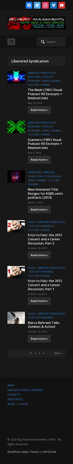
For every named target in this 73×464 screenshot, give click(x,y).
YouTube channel (39, 84)
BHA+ (11, 385)
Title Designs (53, 176)
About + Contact (17, 404)
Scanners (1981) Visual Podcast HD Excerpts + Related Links (45, 144)
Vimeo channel (51, 81)
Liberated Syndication (41, 73)
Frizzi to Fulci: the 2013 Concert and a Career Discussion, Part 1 (45, 285)
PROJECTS (13, 394)
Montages (34, 76)
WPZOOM (49, 452)
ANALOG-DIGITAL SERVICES (25, 390)
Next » (58, 353)
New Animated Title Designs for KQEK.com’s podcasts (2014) (45, 193)
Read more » (39, 110)
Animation (34, 172)
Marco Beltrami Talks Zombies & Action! (44, 325)
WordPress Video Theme (23, 452)
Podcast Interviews (41, 226)
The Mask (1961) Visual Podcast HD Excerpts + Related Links (45, 94)
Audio (31, 222)
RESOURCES (15, 399)
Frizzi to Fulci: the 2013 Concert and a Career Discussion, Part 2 (45, 239)
